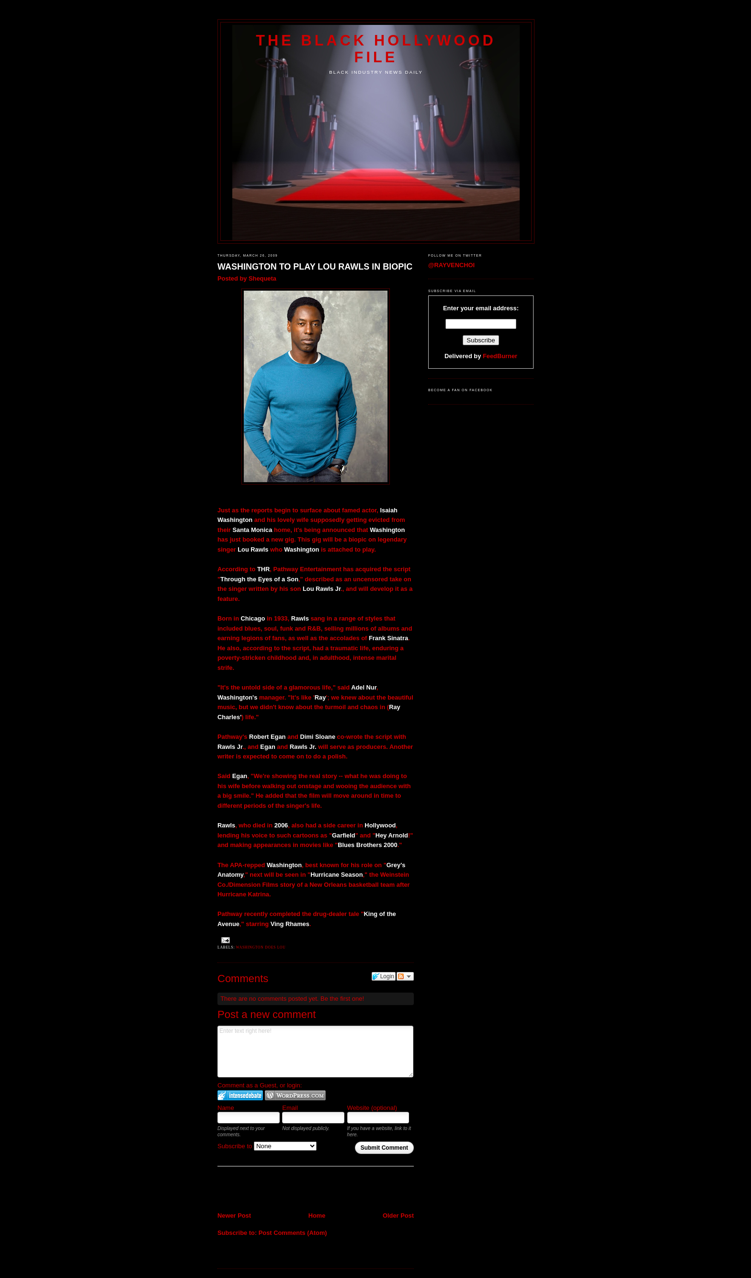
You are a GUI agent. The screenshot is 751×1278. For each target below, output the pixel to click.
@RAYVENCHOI (451, 265)
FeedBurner (500, 356)
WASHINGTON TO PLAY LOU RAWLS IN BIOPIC (314, 266)
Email (290, 1107)
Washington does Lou (261, 947)
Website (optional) (372, 1107)
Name (225, 1107)
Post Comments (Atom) (293, 1232)
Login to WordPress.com (295, 1095)
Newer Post (234, 1215)
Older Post (398, 1215)
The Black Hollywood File (376, 48)
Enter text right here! (315, 1051)
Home (317, 1215)
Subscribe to (267, 1146)
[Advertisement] (273, 1190)
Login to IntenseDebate (240, 1095)
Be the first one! (342, 998)
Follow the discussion (405, 976)
